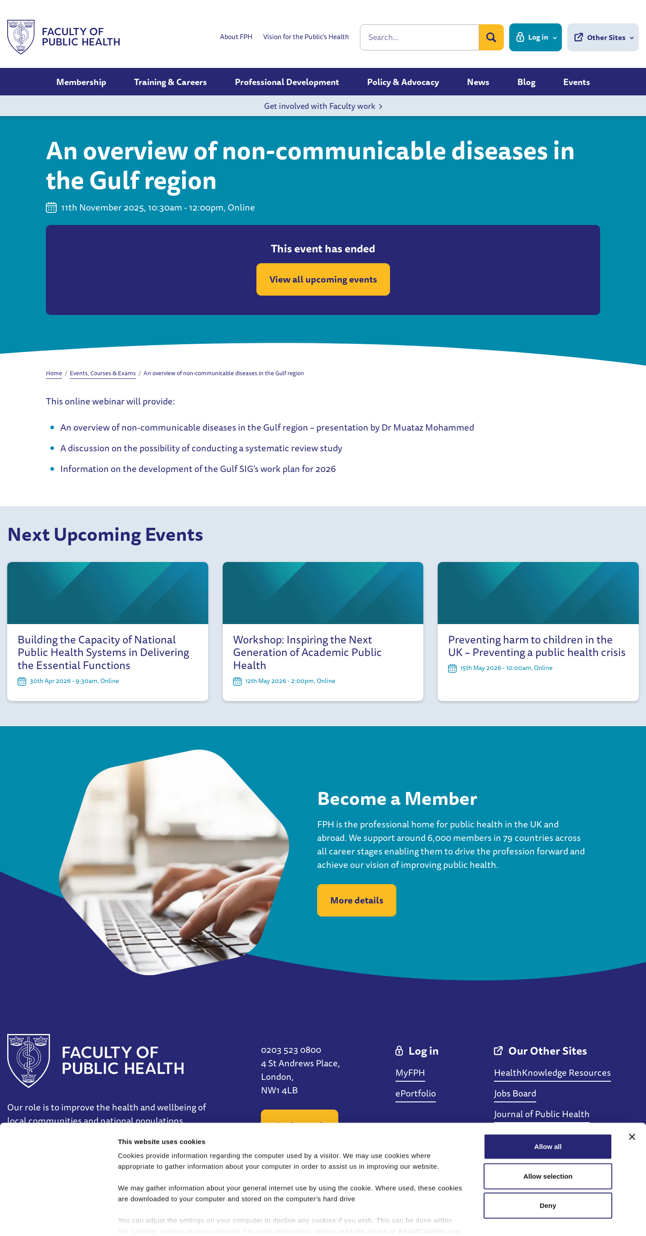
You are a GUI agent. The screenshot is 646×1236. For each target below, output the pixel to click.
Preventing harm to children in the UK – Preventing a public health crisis (537, 646)
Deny (548, 1157)
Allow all (548, 1098)
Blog (526, 82)
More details (356, 900)
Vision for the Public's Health (306, 37)
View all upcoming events (323, 279)
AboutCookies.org (429, 1183)
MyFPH (410, 1072)
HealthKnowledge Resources (552, 1072)
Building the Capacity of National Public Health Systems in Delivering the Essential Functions (103, 652)
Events (576, 82)
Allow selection (547, 1128)
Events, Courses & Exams (103, 373)
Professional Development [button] (287, 82)
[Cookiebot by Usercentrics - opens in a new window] (58, 1218)
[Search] (419, 37)
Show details (472, 1218)
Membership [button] (81, 82)
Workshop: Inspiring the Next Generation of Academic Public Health (307, 652)
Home (54, 373)
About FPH (236, 37)
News (478, 82)
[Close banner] (632, 1089)
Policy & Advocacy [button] (403, 82)
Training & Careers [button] (170, 82)
